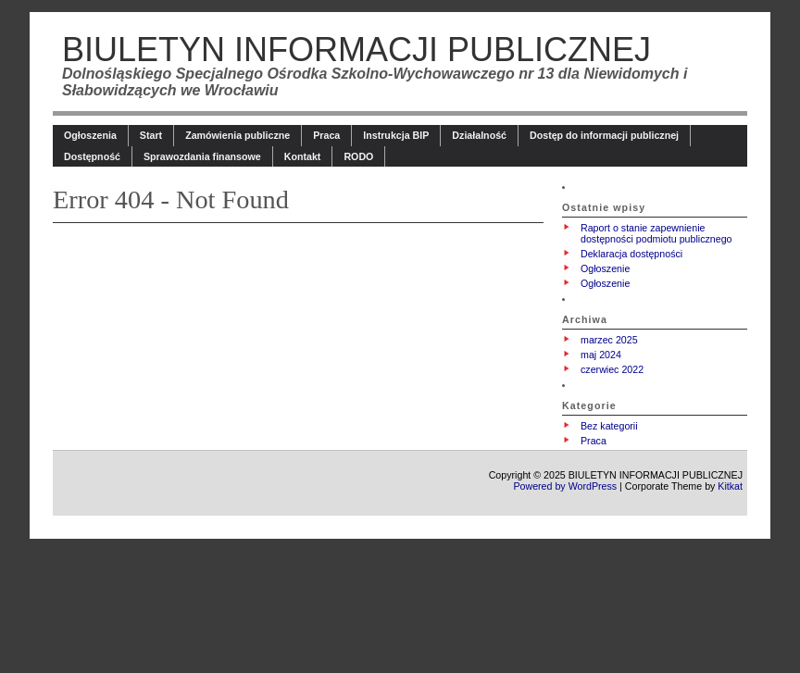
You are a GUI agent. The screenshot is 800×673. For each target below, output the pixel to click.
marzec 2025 (609, 339)
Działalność (479, 135)
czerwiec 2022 (612, 369)
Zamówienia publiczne (237, 135)
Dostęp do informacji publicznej (604, 135)
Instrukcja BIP (396, 135)
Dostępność (92, 156)
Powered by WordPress (565, 486)
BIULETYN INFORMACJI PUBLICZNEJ (356, 50)
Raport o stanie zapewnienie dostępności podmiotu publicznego (656, 233)
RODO (358, 156)
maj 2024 (601, 354)
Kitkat (730, 486)
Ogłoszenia (90, 135)
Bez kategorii (609, 425)
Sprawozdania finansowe (202, 156)
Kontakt (302, 156)
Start (151, 135)
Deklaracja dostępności (631, 253)
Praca (326, 135)
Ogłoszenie (605, 268)
